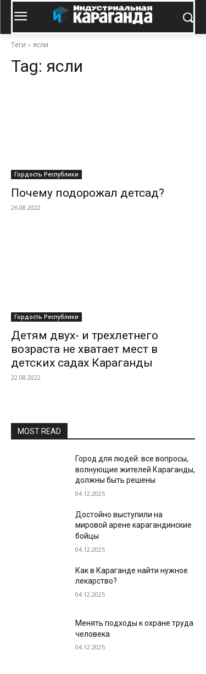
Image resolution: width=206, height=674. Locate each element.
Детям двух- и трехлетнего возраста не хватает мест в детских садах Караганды (84, 349)
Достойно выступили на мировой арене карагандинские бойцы (133, 525)
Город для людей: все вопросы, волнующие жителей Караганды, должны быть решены (135, 469)
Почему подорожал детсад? (87, 192)
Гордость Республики (46, 174)
